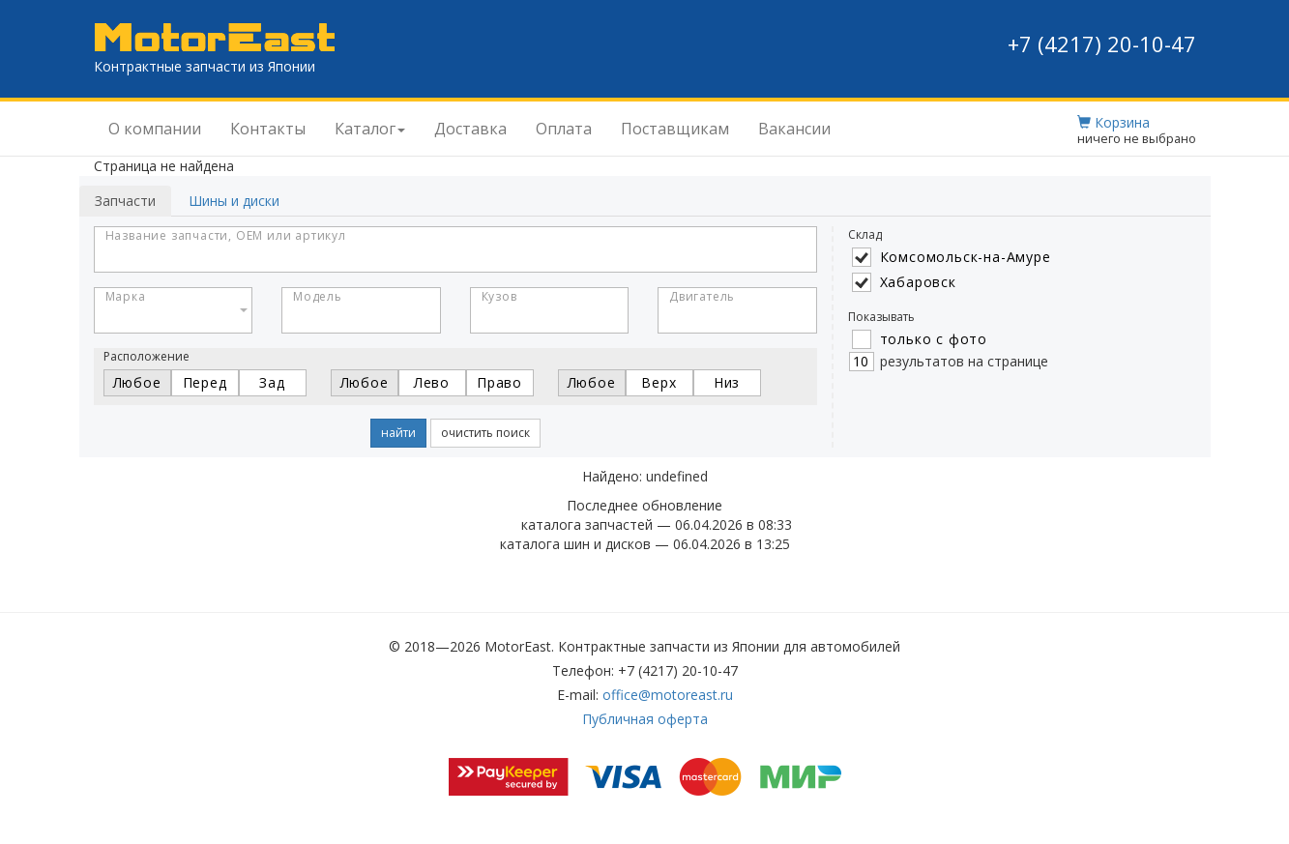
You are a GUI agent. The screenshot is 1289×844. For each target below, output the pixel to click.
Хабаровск (918, 282)
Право (499, 382)
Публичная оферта (645, 719)
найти (398, 432)
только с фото (933, 339)
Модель (317, 296)
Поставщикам (675, 128)
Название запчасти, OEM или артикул (225, 235)
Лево (432, 382)
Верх (658, 382)
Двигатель (702, 296)
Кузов (499, 296)
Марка (125, 296)
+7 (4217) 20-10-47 (1102, 43)
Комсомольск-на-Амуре (965, 256)
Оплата (564, 128)
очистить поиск (485, 432)
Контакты (268, 128)
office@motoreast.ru (667, 694)
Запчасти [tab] (125, 200)
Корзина (1113, 122)
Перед (205, 382)
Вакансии (794, 128)
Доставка (470, 128)
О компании (154, 128)
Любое (137, 382)
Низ (727, 382)
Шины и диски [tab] (234, 200)
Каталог (370, 128)
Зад (271, 382)
